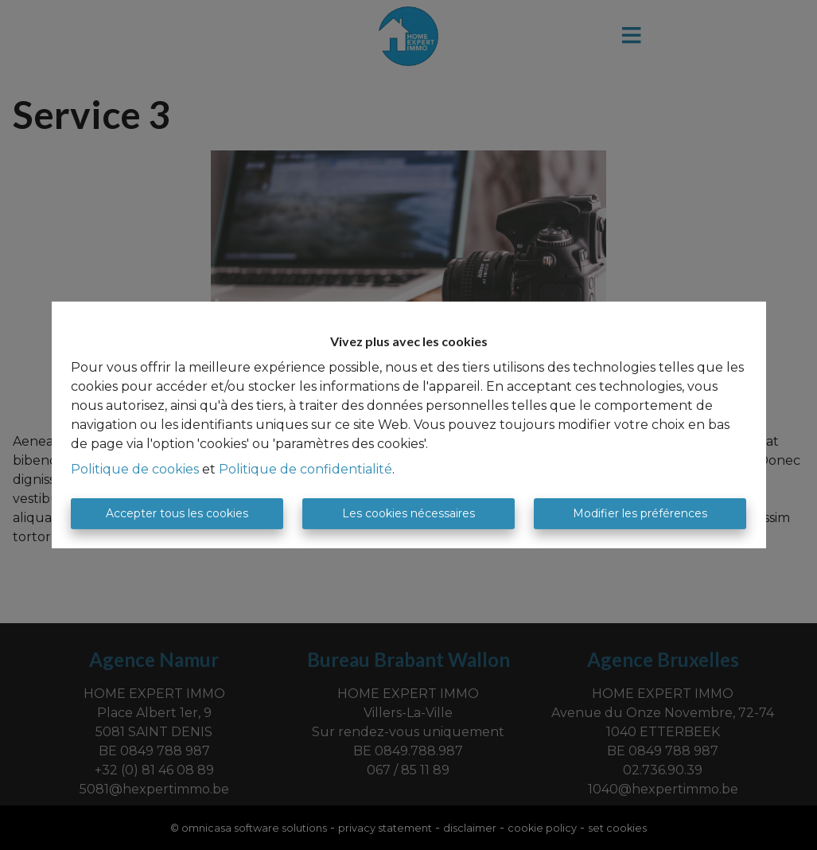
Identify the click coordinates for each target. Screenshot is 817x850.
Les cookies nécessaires (408, 513)
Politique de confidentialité (305, 469)
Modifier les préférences (640, 513)
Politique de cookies (135, 469)
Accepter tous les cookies (177, 513)
